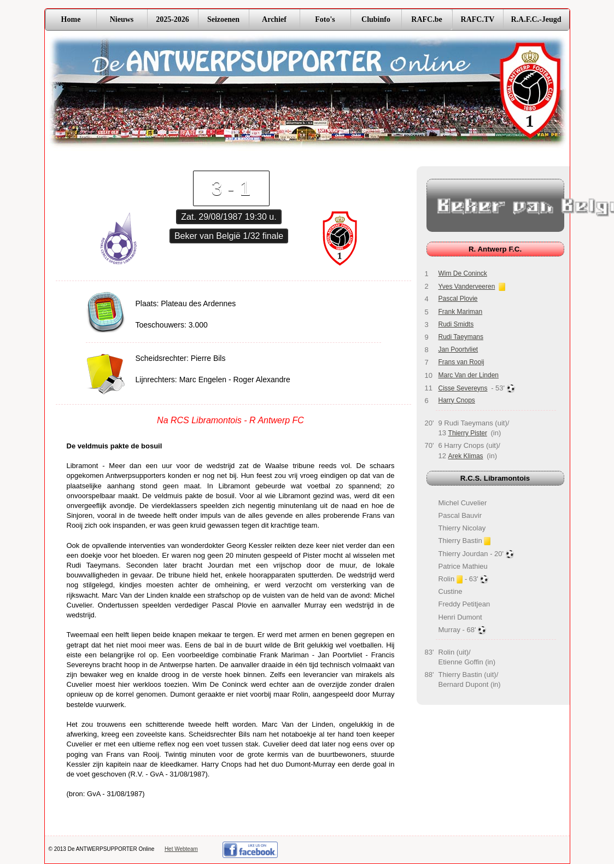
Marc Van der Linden (468, 375)
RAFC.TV (478, 19)
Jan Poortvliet (458, 349)
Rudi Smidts (456, 324)
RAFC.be (426, 19)
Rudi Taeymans (461, 337)
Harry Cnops (456, 400)
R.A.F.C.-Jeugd (536, 19)
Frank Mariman (460, 312)
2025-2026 (172, 19)
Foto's (325, 19)
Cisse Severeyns (463, 388)
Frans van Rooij (461, 362)
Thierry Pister (467, 433)
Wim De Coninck (462, 273)
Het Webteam (181, 849)
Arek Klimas (465, 456)
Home (71, 19)
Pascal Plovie (458, 298)
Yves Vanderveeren (466, 286)
